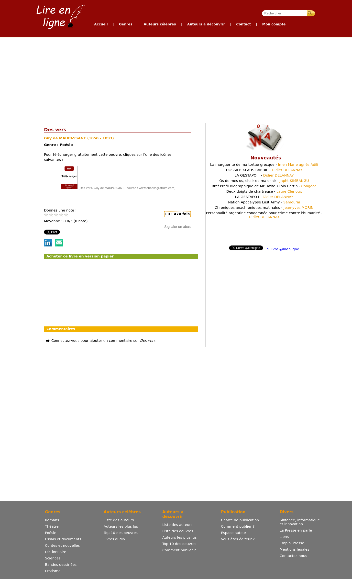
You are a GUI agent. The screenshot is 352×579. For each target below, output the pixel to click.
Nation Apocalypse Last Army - (264, 202)
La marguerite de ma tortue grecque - (264, 165)
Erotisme (53, 571)
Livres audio (114, 539)
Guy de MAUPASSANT (65, 138)
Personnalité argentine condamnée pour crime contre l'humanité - (264, 215)
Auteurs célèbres (160, 24)
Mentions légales (294, 549)
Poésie (50, 533)
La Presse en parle (296, 530)
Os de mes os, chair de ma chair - (264, 181)
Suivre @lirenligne (283, 249)
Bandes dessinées (61, 565)
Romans (52, 520)
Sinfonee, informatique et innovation (300, 522)
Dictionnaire (55, 552)
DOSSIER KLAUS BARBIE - (264, 170)
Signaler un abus (177, 227)
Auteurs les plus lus (121, 526)
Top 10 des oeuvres (121, 533)
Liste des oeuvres (177, 531)
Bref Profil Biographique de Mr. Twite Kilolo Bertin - (264, 186)
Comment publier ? (179, 550)
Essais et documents (63, 539)
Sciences (52, 558)
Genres (125, 24)
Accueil (101, 24)
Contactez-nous (293, 556)
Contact (243, 24)
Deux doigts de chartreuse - (264, 191)
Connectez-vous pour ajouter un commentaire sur (103, 341)
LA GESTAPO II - (264, 175)
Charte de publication (240, 520)
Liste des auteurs (119, 520)
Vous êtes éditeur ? (238, 539)
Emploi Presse (292, 543)
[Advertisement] (152, 79)
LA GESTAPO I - (264, 197)
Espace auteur (233, 533)
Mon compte (274, 24)
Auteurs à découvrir (206, 24)
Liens (284, 537)
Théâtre (52, 526)
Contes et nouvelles (62, 545)
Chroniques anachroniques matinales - (264, 208)
